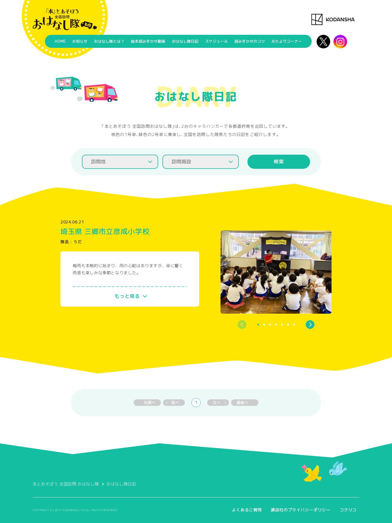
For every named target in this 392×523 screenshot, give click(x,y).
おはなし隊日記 (185, 41)
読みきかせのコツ (249, 41)
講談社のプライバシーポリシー (300, 510)
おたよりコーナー (286, 41)
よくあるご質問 (247, 510)
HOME (60, 41)
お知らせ (79, 41)
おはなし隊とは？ (109, 41)
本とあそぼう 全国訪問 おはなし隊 (66, 484)
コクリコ (348, 510)
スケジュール (216, 41)
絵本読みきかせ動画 (148, 41)
